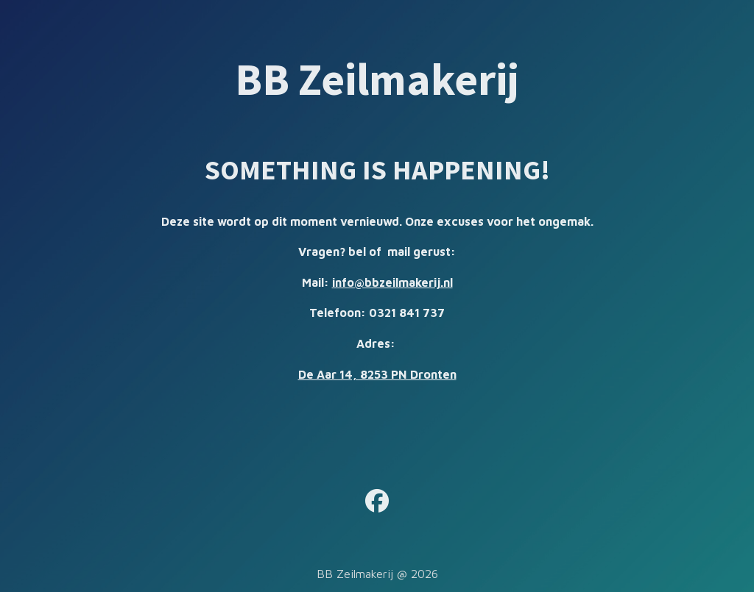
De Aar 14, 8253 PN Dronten (377, 374)
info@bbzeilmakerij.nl (392, 282)
